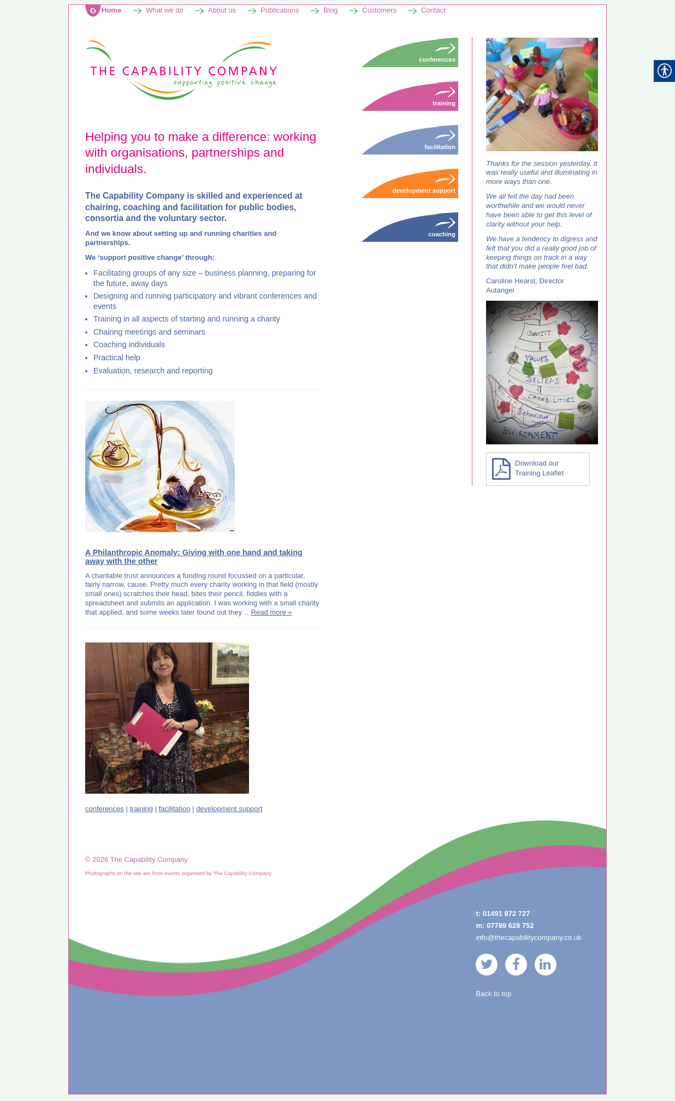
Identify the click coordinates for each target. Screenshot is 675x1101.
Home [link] (111, 11)
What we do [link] (164, 11)
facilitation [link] (175, 810)
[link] (181, 71)
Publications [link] (279, 11)
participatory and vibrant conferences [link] (237, 297)
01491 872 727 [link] (506, 914)
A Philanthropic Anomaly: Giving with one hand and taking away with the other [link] (194, 558)
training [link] (141, 810)
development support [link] (229, 810)
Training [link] (444, 97)
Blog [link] (330, 11)
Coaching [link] (109, 346)
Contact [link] (433, 11)
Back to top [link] (493, 995)
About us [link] (222, 11)
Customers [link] (379, 11)
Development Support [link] (424, 184)
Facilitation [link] (439, 140)
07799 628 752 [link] (510, 927)
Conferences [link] (437, 53)
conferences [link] (104, 810)
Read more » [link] (271, 613)
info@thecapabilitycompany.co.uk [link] (528, 939)
